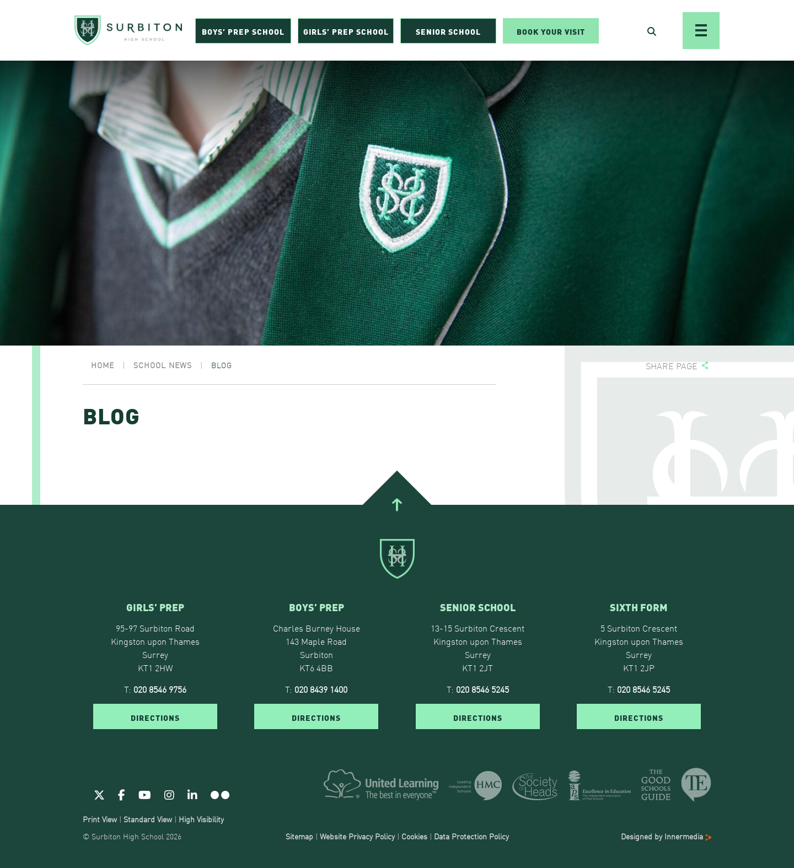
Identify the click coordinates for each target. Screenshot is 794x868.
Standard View (148, 819)
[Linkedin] (192, 794)
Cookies (414, 836)
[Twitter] (99, 794)
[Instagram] (169, 794)
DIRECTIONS (155, 717)
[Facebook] (121, 794)
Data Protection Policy (471, 836)
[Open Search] (651, 30)
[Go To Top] (397, 505)
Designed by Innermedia (666, 836)
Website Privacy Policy (357, 836)
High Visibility (201, 819)
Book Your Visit (551, 30)
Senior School (448, 30)
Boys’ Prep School (243, 30)
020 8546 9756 (159, 689)
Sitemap (299, 836)
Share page (672, 366)
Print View (100, 819)
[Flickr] (220, 794)
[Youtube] (144, 794)
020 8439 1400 (320, 689)
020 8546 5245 (482, 689)
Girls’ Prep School (346, 30)
